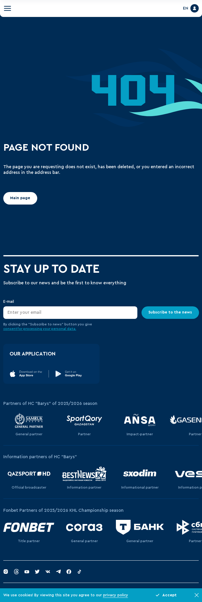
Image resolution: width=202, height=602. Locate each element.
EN (185, 8)
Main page (20, 198)
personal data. (63, 328)
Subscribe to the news (170, 312)
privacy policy (115, 595)
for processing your (34, 328)
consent (10, 328)
